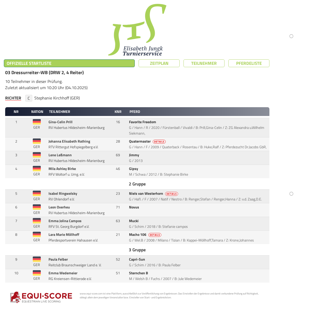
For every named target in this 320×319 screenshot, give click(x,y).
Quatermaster (147, 141)
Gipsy (134, 169)
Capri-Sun (137, 259)
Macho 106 (145, 234)
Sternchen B (139, 273)
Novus (134, 207)
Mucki (134, 221)
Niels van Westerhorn (154, 193)
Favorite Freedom (143, 122)
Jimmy (134, 155)
